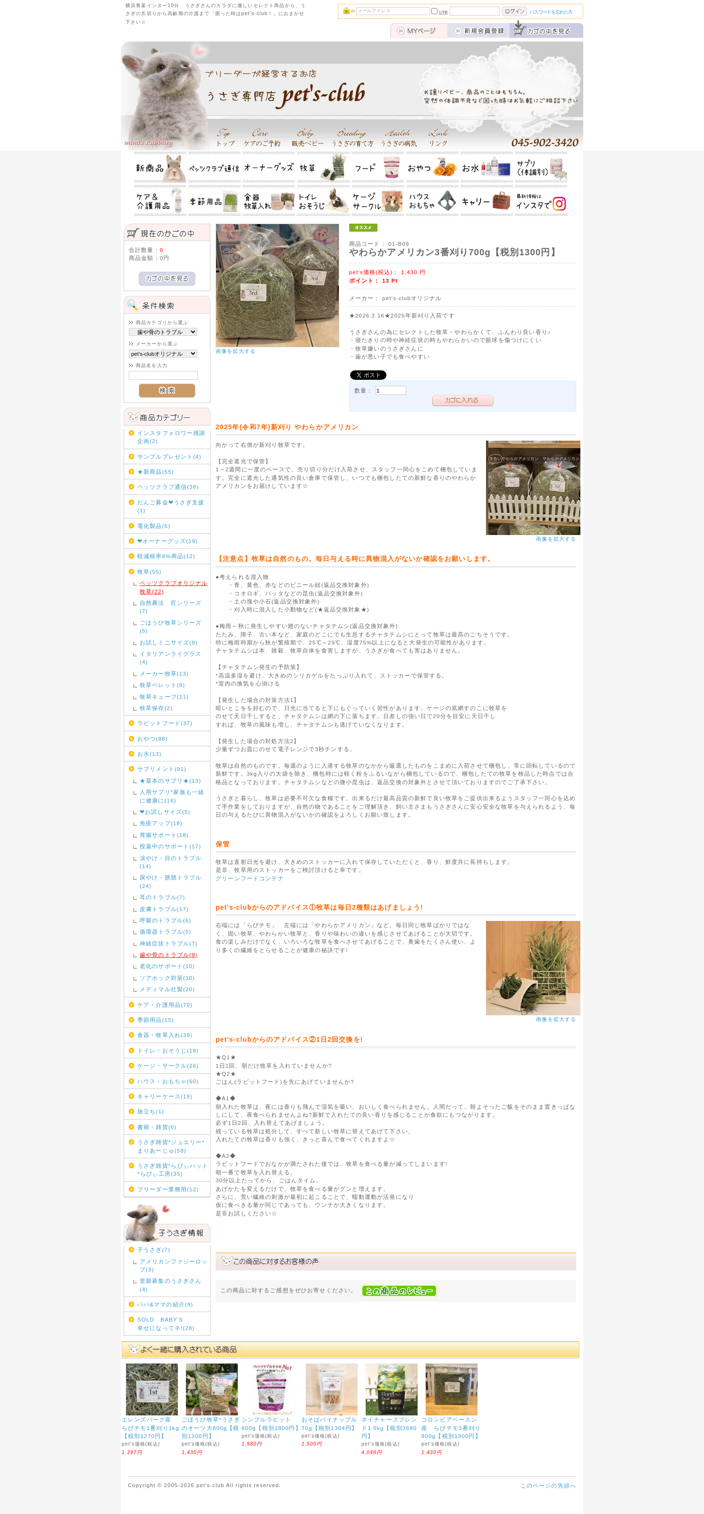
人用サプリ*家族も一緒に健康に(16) (172, 796)
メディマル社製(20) (167, 989)
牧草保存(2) (156, 708)
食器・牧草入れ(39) (165, 1035)
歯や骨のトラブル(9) (169, 955)
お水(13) (149, 754)
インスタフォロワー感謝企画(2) (171, 437)
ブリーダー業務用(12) (168, 1189)
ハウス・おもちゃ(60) (168, 1081)
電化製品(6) (153, 526)
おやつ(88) (152, 739)
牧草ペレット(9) (162, 685)
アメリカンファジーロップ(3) (174, 1265)
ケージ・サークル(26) (168, 1065)
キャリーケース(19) (165, 1096)
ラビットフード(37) (165, 723)
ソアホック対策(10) (167, 978)
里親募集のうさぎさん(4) (171, 1285)
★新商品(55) (155, 471)
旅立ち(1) (150, 1111)
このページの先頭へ (548, 1485)
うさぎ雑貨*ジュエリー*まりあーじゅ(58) (171, 1146)
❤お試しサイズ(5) (165, 812)
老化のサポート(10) (167, 966)
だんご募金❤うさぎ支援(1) (171, 506)
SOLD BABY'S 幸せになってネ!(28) (172, 1323)
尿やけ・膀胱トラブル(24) (171, 881)
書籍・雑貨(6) (156, 1127)
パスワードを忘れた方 (550, 12)
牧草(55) (149, 572)
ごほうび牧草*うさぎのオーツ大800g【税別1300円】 (211, 1427)
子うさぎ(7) (153, 1249)
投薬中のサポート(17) (170, 846)
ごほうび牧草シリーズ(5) (171, 626)
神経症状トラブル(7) (169, 943)
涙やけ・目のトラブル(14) (171, 862)
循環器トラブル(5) (166, 931)
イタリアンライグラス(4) (171, 658)
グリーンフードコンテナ (250, 878)
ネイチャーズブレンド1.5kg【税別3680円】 (389, 1427)
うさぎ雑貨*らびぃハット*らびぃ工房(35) (172, 1170)
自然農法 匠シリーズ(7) (171, 607)
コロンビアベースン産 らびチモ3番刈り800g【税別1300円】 (451, 1427)
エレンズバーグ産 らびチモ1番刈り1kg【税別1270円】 (150, 1427)
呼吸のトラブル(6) (166, 920)
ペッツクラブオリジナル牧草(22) (174, 587)
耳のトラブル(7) (162, 897)
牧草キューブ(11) (164, 697)
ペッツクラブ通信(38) (168, 487)
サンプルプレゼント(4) (169, 456)
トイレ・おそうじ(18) (168, 1050)
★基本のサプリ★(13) (170, 781)
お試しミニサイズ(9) (169, 642)
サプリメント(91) (161, 769)
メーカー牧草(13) (164, 673)
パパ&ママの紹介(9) (165, 1304)
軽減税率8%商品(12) (166, 556)
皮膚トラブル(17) (164, 909)
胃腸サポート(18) (164, 835)
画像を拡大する (236, 351)
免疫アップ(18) (161, 823)
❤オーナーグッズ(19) (167, 541)
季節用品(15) (155, 1020)
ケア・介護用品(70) (165, 1005)
